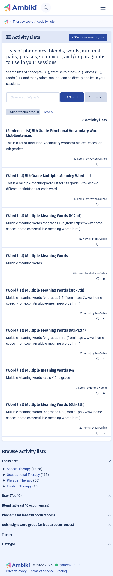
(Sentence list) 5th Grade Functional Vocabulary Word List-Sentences (52, 133)
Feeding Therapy (19, 486)
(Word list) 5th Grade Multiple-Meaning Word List (49, 175)
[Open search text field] (46, 8)
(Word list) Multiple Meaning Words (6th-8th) (45, 404)
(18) (23, 486)
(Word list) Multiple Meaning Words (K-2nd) (43, 215)
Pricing (61, 571)
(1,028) (24, 469)
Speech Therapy (19, 469)
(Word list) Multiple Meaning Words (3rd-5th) (45, 290)
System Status (69, 565)
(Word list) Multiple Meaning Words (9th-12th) (46, 330)
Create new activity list (88, 37)
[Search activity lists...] (33, 97)
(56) (23, 480)
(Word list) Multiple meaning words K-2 (40, 370)
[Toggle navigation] (103, 7)
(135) (28, 475)
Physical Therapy (19, 480)
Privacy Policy (16, 571)
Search (72, 97)
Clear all (48, 112)
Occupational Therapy (23, 475)
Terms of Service (41, 571)
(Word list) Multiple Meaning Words (37, 256)
